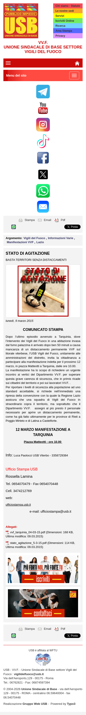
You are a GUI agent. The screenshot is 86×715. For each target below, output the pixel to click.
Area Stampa (63, 30)
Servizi (59, 15)
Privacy (60, 35)
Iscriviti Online (64, 20)
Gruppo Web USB (35, 703)
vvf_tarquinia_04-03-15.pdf (28, 532)
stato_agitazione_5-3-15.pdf (29, 543)
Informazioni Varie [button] (61, 238)
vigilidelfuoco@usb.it (29, 674)
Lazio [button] (40, 242)
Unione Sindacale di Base (39, 689)
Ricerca (60, 25)
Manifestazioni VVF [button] (20, 242)
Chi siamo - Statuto (67, 5)
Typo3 (71, 703)
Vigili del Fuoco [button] (35, 238)
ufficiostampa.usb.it (18, 504)
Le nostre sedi (64, 10)
